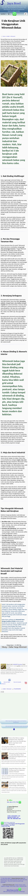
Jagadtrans (3, 886)
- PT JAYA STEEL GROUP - (6, 878)
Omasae (20, 884)
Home (4, 36)
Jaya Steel (14, 3)
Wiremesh (13, 36)
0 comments (17, 689)
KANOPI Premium (17, 664)
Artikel (7, 36)
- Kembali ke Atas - (23, 886)
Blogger (7, 886)
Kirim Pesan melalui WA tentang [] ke (13, 824)
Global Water (12, 886)
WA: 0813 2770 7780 (14, 802)
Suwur (24, 884)
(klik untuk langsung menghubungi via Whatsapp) (14, 891)
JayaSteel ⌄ (4, 14)
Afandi (16, 884)
